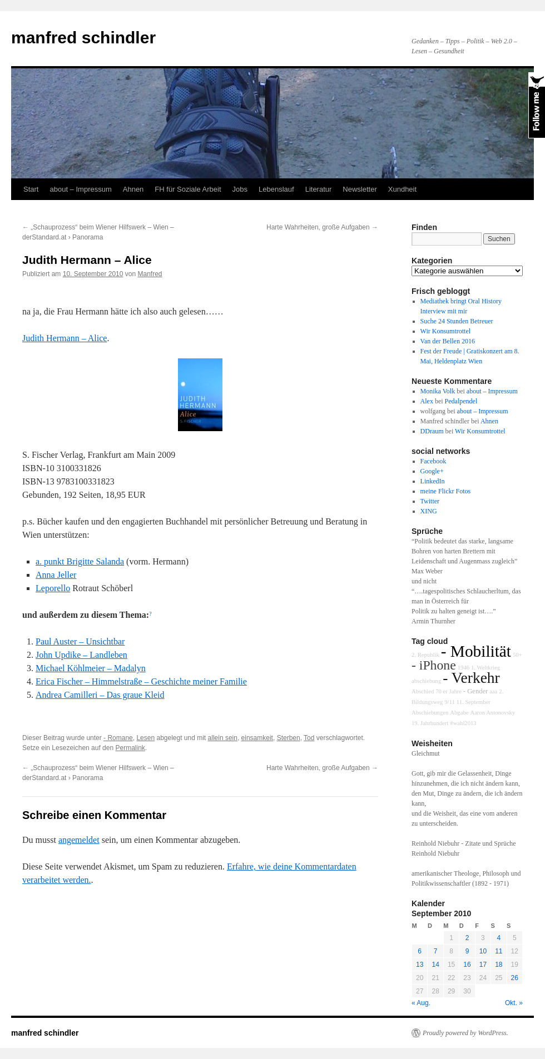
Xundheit (402, 189)
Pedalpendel (461, 401)
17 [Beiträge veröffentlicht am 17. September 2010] (483, 964)
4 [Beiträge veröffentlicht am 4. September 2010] (499, 938)
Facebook (433, 461)
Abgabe (459, 713)
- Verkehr (471, 678)
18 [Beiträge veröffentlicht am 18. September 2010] (498, 964)
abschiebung (426, 681)
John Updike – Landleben (81, 655)
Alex (426, 401)
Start (30, 189)
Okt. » (514, 1003)
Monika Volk (437, 391)
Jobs (239, 189)
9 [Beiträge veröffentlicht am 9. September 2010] (467, 951)
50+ (517, 655)
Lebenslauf (276, 189)
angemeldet (79, 840)
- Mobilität (476, 651)
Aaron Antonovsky (492, 713)
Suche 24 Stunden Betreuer (456, 321)
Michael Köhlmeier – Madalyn (91, 668)
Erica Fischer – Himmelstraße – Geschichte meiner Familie (141, 681)
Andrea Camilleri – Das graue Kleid (100, 695)
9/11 (449, 702)
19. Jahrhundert (430, 723)
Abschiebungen (430, 713)
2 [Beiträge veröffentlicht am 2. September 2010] (467, 938)
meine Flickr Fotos (445, 491)
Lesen (145, 738)
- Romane (118, 738)
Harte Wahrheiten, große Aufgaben (322, 227)
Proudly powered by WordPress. (465, 1033)
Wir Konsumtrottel (445, 331)
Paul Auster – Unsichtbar (80, 641)
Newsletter (359, 189)
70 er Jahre (448, 691)
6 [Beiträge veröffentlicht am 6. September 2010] (420, 951)
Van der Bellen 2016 (447, 341)
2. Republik (425, 655)
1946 (463, 668)
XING (428, 511)
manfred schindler (83, 37)
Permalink (130, 748)
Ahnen (133, 189)
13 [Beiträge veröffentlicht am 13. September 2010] (419, 964)
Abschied (423, 691)
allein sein (222, 738)
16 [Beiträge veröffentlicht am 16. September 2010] (466, 964)
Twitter (429, 501)
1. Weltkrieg (485, 668)
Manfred (150, 274)
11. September (473, 702)
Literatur (318, 189)
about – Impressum (80, 189)
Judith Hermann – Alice (64, 338)
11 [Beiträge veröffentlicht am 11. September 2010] (498, 951)
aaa (493, 691)
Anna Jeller (56, 575)
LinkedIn (432, 481)
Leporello (53, 588)
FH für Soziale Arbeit (188, 189)
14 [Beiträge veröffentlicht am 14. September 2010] (435, 964)
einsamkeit (257, 738)
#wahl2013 (463, 723)
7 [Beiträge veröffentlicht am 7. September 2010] (436, 951)
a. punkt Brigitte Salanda (80, 561)
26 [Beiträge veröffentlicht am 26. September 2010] (514, 978)
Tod (309, 738)
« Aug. (421, 1003)
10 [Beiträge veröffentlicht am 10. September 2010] (483, 951)
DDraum (432, 431)
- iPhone (434, 665)
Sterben (288, 738)
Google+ (432, 471)
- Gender (475, 691)
